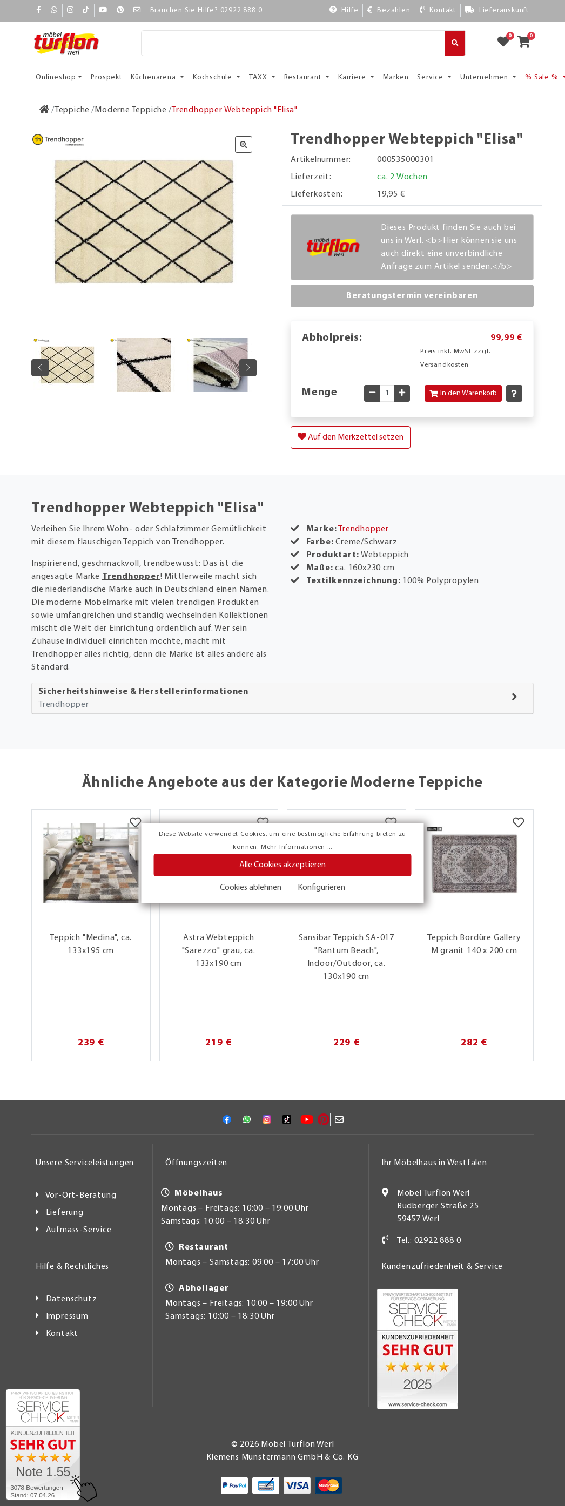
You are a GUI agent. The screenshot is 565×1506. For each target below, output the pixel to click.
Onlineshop (56, 77)
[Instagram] (70, 10)
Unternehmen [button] (485, 77)
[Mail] (137, 10)
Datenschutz (71, 1299)
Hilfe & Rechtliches (72, 1266)
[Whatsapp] (54, 10)
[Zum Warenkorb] (526, 43)
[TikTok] (86, 10)
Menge (320, 392)
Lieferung (65, 1212)
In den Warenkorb (463, 393)
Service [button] (431, 77)
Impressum (67, 1316)
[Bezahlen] (388, 10)
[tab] (282, 698)
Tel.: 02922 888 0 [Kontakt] (429, 1241)
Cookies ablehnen (250, 887)
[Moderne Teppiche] (131, 110)
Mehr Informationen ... (296, 847)
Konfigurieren (321, 887)
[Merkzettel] (135, 823)
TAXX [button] (259, 77)
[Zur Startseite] (44, 110)
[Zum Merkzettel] (506, 43)
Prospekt (106, 77)
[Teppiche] (72, 110)
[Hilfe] (344, 10)
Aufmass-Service (79, 1230)
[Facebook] (39, 10)
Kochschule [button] (213, 77)
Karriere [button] (353, 77)
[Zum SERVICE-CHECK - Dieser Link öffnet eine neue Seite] (43, 1444)
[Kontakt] (437, 10)
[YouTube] (103, 10)
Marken (396, 77)
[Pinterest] (120, 10)
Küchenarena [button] (154, 77)
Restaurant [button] (304, 77)
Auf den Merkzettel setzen (350, 437)
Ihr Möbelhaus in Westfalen (434, 1163)
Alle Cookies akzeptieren (282, 865)
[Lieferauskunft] (497, 10)
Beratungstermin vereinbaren (412, 296)
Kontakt (62, 1333)
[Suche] (293, 43)
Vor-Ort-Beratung (81, 1195)
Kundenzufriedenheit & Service (442, 1266)
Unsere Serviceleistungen (85, 1163)
